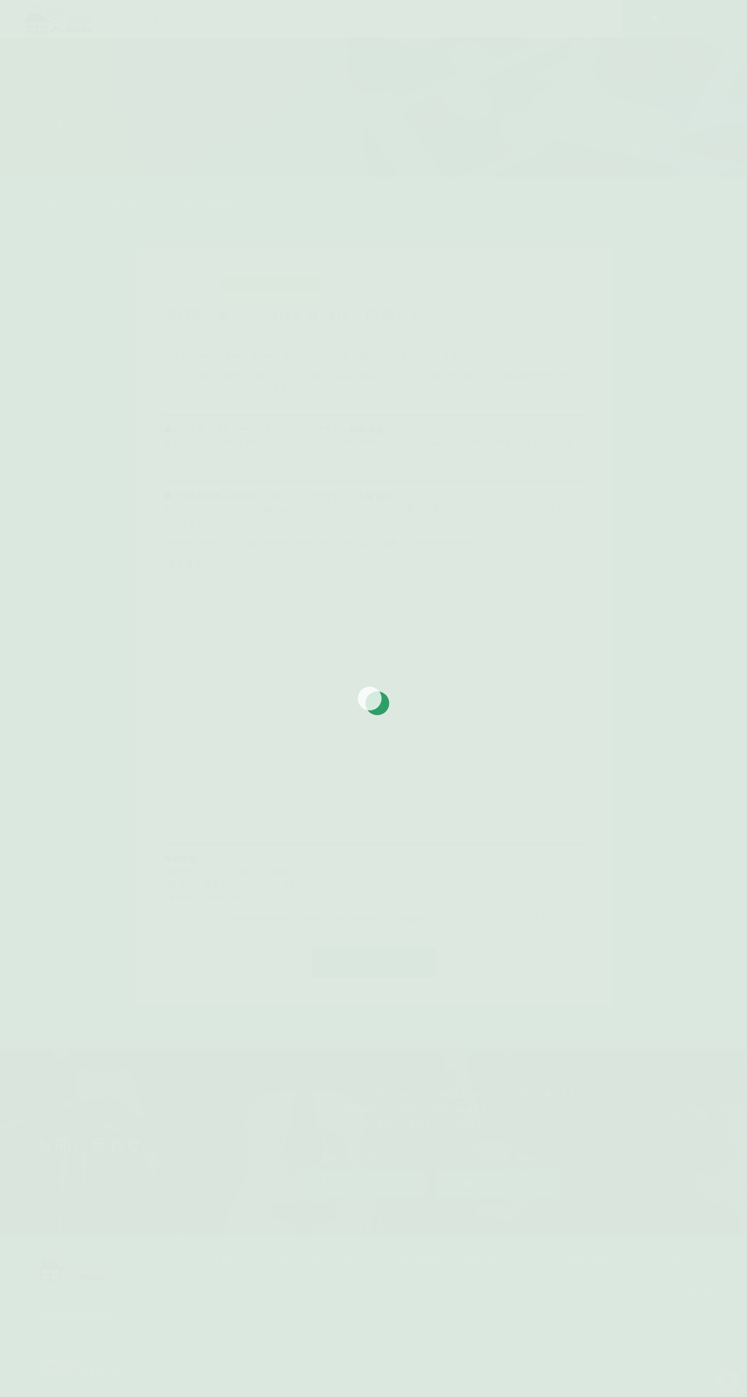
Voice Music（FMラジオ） (271, 291)
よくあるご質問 (579, 1267)
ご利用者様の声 (418, 1267)
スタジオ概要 (213, 1267)
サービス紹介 (272, 1267)
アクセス (635, 1267)
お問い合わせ (686, 1267)
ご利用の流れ (481, 1267)
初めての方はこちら (343, 1267)
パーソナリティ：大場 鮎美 (342, 505)
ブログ (529, 1267)
